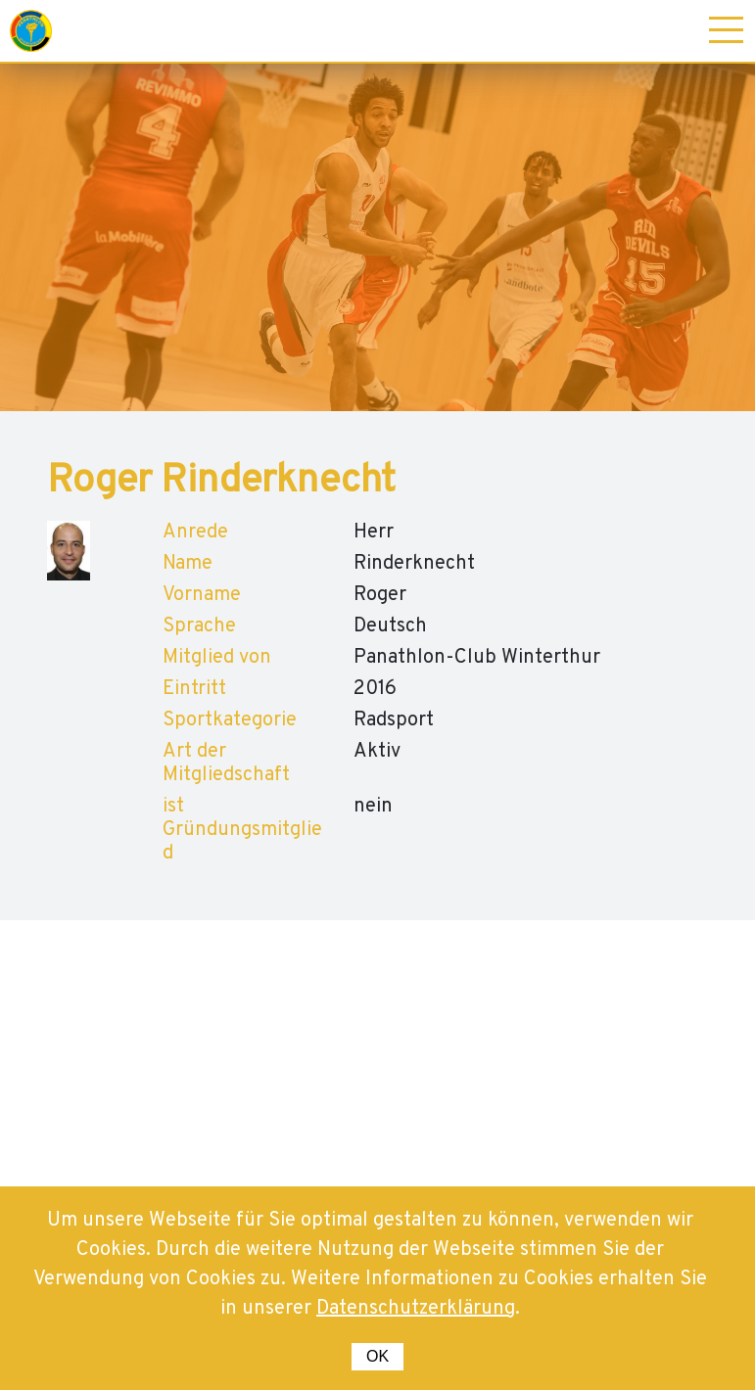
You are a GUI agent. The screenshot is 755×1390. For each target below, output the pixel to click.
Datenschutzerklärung (415, 1308)
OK (377, 1356)
